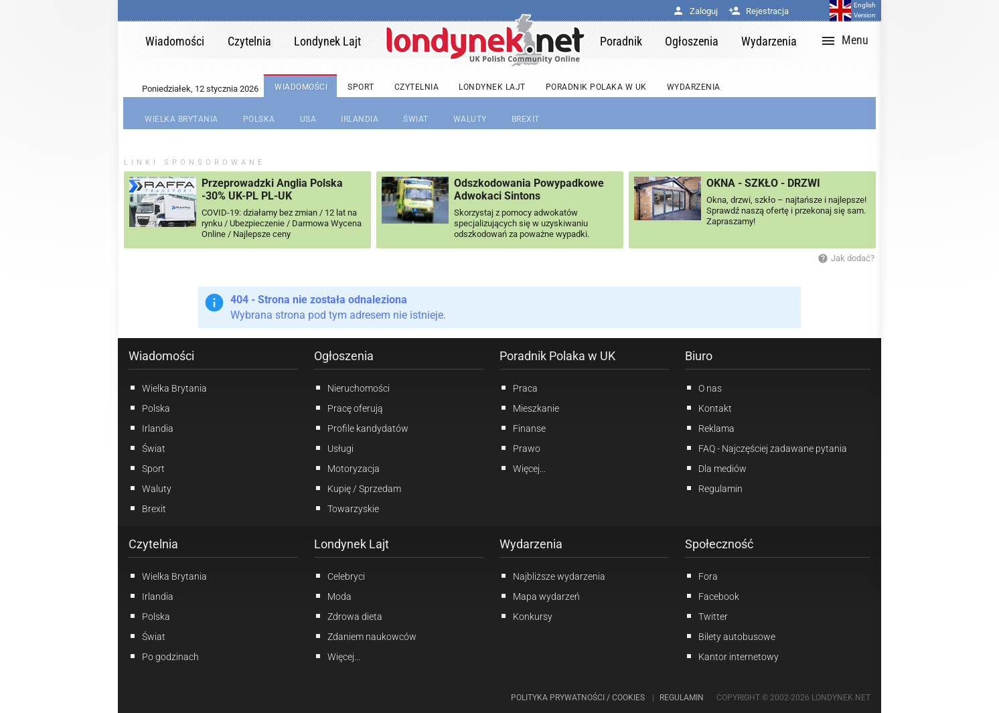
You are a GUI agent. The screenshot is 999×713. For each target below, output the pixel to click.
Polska (149, 407)
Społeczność (719, 544)
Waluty (150, 488)
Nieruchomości (352, 387)
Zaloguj (695, 11)
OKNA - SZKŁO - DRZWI (763, 183)
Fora (701, 575)
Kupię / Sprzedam (357, 488)
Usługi (334, 448)
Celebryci (339, 575)
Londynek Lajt (351, 544)
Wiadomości (161, 356)
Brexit (147, 508)
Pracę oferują (348, 407)
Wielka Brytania (168, 387)
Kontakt (708, 407)
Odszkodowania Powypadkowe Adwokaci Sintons (529, 189)
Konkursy (525, 616)
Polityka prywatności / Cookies (578, 697)
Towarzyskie (346, 508)
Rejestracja (758, 11)
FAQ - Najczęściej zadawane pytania (766, 448)
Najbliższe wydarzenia (552, 575)
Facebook (712, 595)
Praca (518, 387)
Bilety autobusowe (730, 636)
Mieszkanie (529, 407)
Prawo (519, 448)
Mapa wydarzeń (539, 595)
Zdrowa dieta (348, 616)
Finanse (522, 427)
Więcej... (337, 656)
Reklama (710, 427)
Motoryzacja (347, 468)
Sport (147, 468)
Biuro (698, 356)
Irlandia (151, 427)
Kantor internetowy (732, 656)
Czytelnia (153, 544)
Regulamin (714, 488)
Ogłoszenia (344, 356)
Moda (333, 595)
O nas (703, 387)
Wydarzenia (530, 544)
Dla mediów (716, 468)
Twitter (706, 616)
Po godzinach (164, 656)
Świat (147, 448)
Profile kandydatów (361, 427)
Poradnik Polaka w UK (557, 356)
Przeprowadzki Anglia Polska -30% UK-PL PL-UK (272, 189)
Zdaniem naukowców (365, 636)
